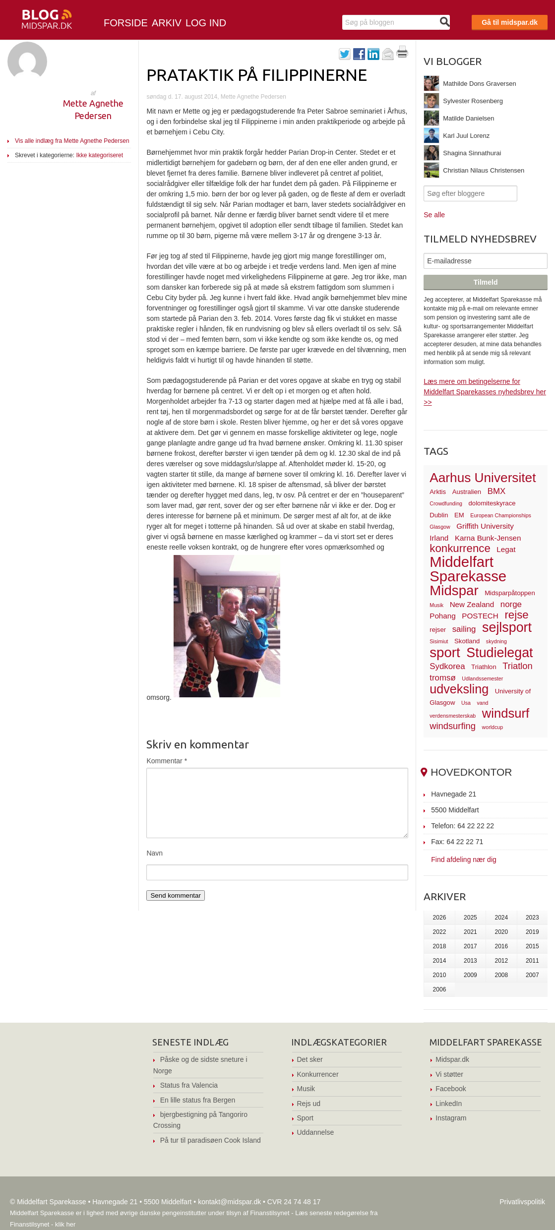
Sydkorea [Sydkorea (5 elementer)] (447, 666)
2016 (501, 946)
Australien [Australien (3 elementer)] (466, 491)
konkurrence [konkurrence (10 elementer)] (460, 548)
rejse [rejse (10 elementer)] (516, 615)
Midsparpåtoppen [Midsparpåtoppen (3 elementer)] (510, 593)
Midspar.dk (452, 1059)
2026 (439, 917)
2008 (501, 975)
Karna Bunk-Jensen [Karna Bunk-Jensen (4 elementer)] (488, 538)
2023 (532, 917)
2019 (532, 931)
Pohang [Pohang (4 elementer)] (442, 616)
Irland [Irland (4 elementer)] (439, 538)
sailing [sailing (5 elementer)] (464, 629)
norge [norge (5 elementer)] (511, 604)
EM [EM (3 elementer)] (459, 515)
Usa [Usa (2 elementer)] (466, 703)
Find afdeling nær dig (463, 859)
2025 (470, 917)
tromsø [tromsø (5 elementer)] (443, 677)
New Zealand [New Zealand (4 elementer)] (472, 604)
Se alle (434, 214)
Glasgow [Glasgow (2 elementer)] (440, 527)
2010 (439, 975)
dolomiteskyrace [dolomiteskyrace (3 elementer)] (492, 503)
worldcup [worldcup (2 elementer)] (492, 727)
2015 (532, 946)
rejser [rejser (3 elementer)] (438, 629)
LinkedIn (448, 1103)
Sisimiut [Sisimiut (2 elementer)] (439, 641)
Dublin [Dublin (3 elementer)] (439, 515)
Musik (306, 1089)
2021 (470, 931)
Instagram (450, 1118)
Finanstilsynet (269, 1213)
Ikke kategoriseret (99, 155)
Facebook (450, 1089)
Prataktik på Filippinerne (256, 74)
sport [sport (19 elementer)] (445, 652)
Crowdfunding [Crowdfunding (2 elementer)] (446, 503)
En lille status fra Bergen (198, 1100)
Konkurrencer (318, 1074)
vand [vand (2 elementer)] (482, 703)
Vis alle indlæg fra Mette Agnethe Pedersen (72, 140)
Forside (126, 22)
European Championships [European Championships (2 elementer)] (500, 515)
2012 (501, 960)
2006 (439, 989)
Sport (305, 1118)
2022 (439, 931)
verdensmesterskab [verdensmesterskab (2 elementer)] (453, 716)
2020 (501, 931)
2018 (439, 946)
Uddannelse (315, 1132)
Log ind (205, 22)
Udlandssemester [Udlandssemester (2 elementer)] (482, 678)
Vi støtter (449, 1074)
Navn (154, 853)
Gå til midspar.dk (510, 22)
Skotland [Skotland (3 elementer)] (467, 641)
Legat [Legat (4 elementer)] (505, 549)
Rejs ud (308, 1103)
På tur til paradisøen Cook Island (210, 1140)
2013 (470, 960)
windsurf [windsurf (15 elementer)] (505, 713)
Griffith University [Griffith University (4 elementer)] (485, 526)
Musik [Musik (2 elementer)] (436, 605)
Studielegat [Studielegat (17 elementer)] (499, 652)
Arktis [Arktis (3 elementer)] (438, 491)
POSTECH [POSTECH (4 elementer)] (480, 616)
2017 (470, 946)
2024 (501, 917)
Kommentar (166, 761)
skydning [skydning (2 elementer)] (496, 641)
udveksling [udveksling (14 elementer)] (459, 689)
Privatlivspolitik (522, 1202)
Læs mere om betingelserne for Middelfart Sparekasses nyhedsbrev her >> (485, 391)
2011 (532, 960)
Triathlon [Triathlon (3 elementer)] (483, 667)
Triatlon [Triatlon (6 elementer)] (517, 666)
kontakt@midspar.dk (229, 1202)
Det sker (310, 1059)
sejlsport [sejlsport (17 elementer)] (507, 627)
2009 (470, 975)
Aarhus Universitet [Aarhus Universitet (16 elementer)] (483, 477)
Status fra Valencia (189, 1085)
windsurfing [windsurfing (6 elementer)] (453, 726)
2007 (532, 975)
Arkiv (167, 22)
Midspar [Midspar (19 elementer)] (454, 590)
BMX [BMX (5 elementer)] (497, 491)
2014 (439, 960)
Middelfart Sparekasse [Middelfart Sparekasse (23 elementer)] (468, 569)
